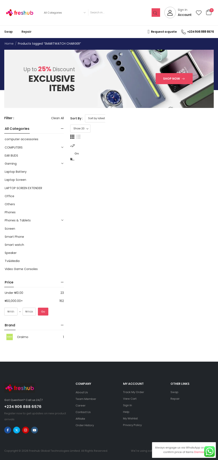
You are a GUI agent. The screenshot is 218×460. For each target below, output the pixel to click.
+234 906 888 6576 (23, 406)
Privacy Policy (132, 425)
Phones (10, 212)
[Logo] (19, 12)
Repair (27, 32)
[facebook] (7, 430)
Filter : (9, 118)
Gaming (11, 164)
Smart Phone (14, 237)
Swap (8, 32)
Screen (10, 229)
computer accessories (21, 139)
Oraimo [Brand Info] (16, 337)
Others (10, 204)
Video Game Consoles (21, 269)
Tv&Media (12, 261)
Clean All (57, 118)
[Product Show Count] (189, 118)
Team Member (86, 399)
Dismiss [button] (199, 452)
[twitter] (16, 430)
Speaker (11, 253)
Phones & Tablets (18, 220)
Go (43, 312)
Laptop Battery (16, 172)
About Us (82, 392)
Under (14, 293)
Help (126, 412)
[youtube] (34, 430)
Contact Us (83, 412)
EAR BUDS (11, 155)
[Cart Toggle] (209, 12)
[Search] (120, 12)
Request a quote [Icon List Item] (162, 31)
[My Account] (178, 12)
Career (81, 405)
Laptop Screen (15, 180)
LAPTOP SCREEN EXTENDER (23, 188)
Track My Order (133, 392)
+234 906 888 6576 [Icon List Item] (197, 31)
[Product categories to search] (64, 12)
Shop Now (171, 78)
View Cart (129, 399)
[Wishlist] (199, 13)
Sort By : (76, 118)
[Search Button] (156, 12)
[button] (206, 118)
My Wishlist (130, 418)
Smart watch (14, 245)
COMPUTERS (14, 147)
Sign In (127, 405)
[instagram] (25, 430)
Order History (85, 425)
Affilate (80, 419)
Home (9, 43)
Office (9, 196)
